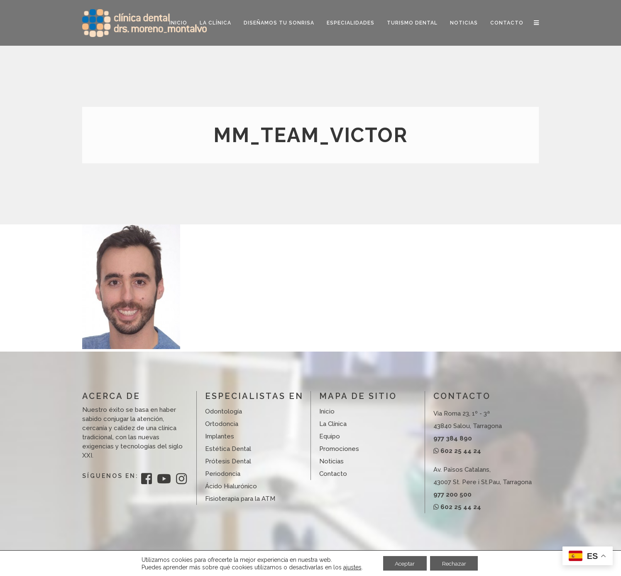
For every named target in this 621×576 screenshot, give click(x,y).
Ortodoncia (221, 424)
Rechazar (455, 563)
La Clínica (333, 424)
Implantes (219, 436)
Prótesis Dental (228, 461)
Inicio (327, 411)
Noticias (331, 461)
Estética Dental (228, 449)
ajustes (350, 567)
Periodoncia (222, 474)
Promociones (339, 449)
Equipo (329, 436)
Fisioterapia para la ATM (240, 498)
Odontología (223, 411)
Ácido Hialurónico (231, 486)
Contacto (333, 474)
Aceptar (404, 563)
